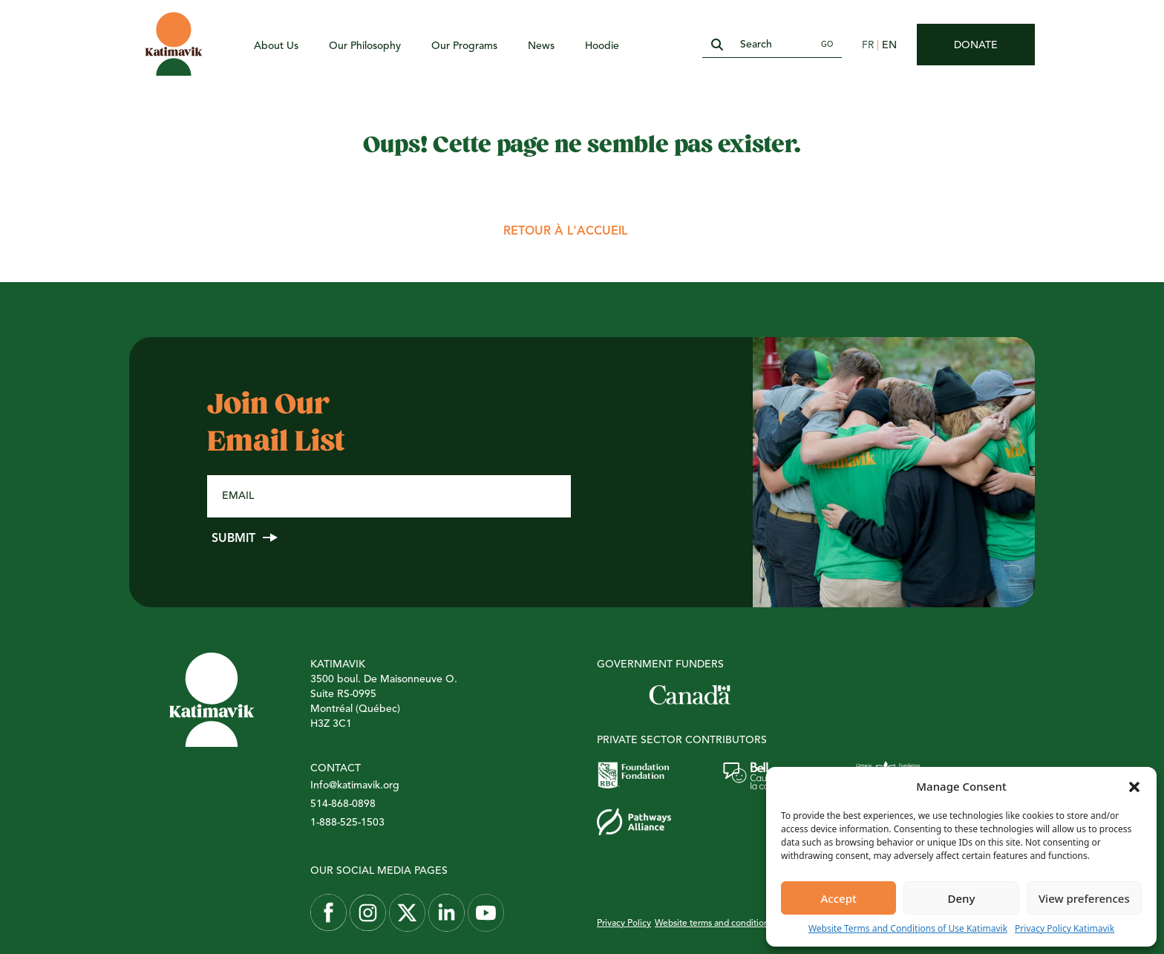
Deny (961, 898)
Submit (233, 539)
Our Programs (464, 46)
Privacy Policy (624, 923)
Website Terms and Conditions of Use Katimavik (907, 928)
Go (827, 44)
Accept (839, 898)
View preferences (1084, 898)
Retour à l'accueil (565, 232)
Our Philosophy (365, 46)
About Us (276, 46)
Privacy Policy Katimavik (1064, 928)
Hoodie (602, 46)
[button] (1134, 786)
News (541, 46)
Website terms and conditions (714, 923)
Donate (976, 45)
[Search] (772, 45)
